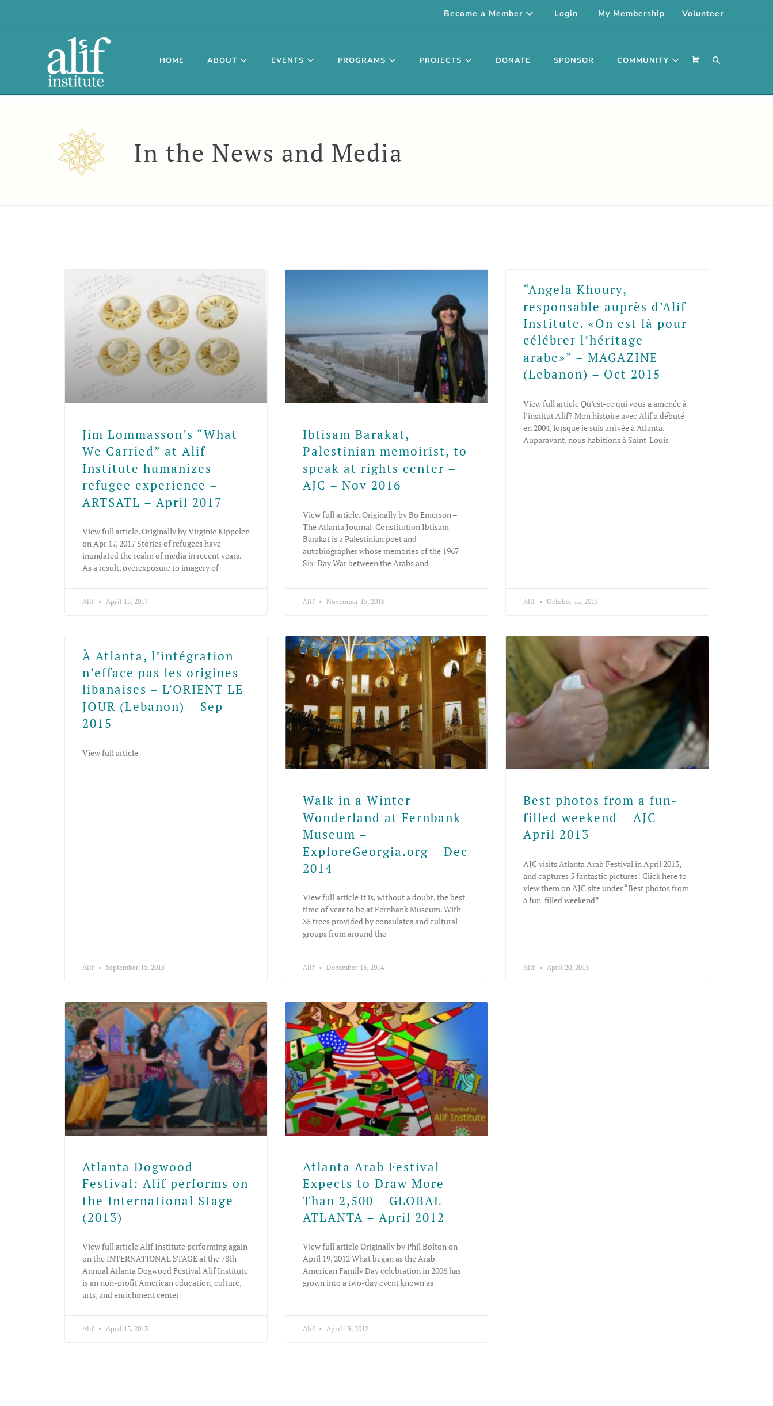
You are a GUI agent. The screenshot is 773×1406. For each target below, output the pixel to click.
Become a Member (489, 13)
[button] (716, 61)
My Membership (631, 13)
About (227, 60)
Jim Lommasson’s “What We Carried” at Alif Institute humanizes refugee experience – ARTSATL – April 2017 (160, 468)
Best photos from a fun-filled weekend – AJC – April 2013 (600, 817)
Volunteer (703, 13)
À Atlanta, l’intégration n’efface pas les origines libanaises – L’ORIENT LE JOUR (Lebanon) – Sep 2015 (162, 690)
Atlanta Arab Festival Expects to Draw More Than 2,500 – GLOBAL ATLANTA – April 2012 (374, 1192)
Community (648, 60)
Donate (513, 60)
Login (566, 13)
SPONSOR (574, 60)
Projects (446, 60)
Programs (367, 60)
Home (171, 60)
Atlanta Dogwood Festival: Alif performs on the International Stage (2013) (165, 1192)
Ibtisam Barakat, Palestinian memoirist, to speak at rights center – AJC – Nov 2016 (385, 459)
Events (293, 60)
